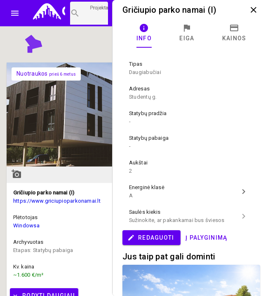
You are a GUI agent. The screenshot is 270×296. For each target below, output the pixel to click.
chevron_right (244, 192)
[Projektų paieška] (89, 13)
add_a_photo (16, 174)
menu (15, 13)
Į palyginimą (206, 237)
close (253, 10)
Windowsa (26, 225)
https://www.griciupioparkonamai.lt (57, 201)
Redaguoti (150, 237)
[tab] (144, 33)
